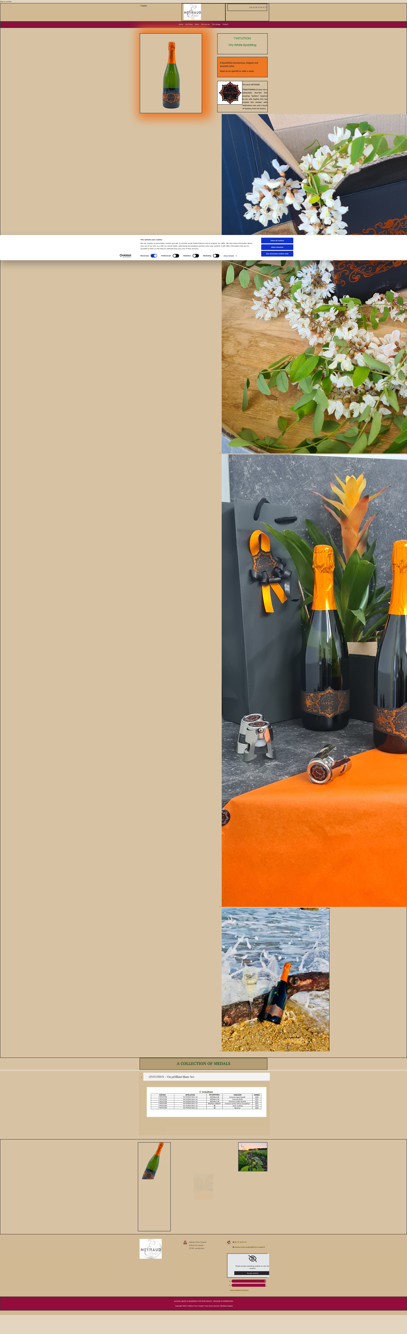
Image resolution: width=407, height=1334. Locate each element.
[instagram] (265, 1280)
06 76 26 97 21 (240, 1241)
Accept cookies (252, 1272)
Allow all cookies (277, 6)
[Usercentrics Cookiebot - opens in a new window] (125, 21)
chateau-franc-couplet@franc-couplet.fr (249, 1246)
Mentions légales (226, 1305)
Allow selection (277, 12)
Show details (229, 21)
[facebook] (265, 1284)
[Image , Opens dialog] (275, 1050)
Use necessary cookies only (277, 19)
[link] (252, 1257)
